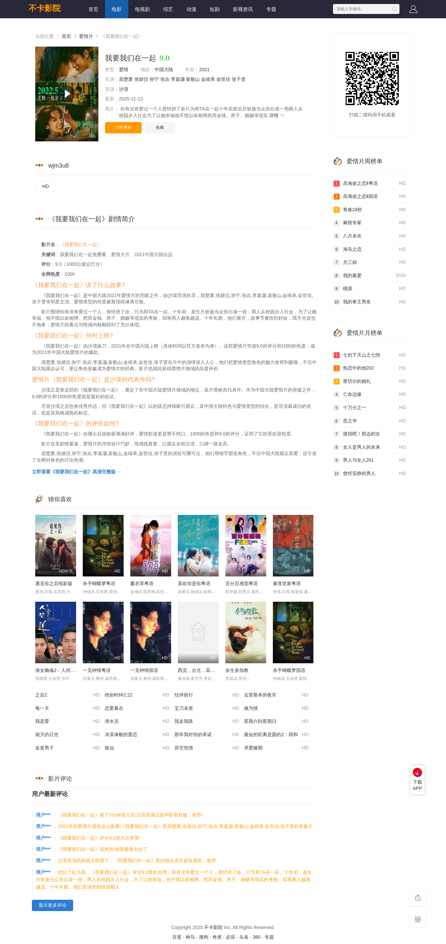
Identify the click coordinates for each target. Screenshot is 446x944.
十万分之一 (370, 407)
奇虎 (217, 937)
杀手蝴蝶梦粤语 (99, 583)
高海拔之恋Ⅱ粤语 (370, 183)
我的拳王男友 (370, 302)
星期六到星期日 (276, 721)
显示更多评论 (52, 905)
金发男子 (67, 748)
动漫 (191, 9)
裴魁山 (193, 79)
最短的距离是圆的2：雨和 (276, 734)
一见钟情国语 (144, 670)
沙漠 (123, 89)
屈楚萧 (126, 79)
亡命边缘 (370, 394)
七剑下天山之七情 (370, 355)
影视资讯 (243, 9)
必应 (230, 937)
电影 (117, 9)
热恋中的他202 (370, 368)
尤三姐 (370, 262)
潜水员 (137, 721)
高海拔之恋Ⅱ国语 (370, 196)
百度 (176, 937)
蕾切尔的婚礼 (370, 381)
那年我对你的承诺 (206, 734)
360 (256, 937)
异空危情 (206, 748)
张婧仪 (141, 79)
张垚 (164, 79)
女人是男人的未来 (370, 447)
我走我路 (206, 721)
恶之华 (370, 421)
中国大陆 (164, 69)
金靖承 (208, 79)
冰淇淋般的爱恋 (137, 734)
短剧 (215, 9)
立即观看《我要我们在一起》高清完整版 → (77, 471)
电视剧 (142, 9)
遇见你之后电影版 (53, 583)
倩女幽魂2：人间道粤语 (59, 670)
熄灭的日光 (67, 734)
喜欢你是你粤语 (194, 583)
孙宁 (154, 79)
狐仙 (137, 748)
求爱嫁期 (276, 748)
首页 (93, 9)
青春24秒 (370, 210)
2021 (204, 69)
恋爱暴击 (137, 708)
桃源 (370, 288)
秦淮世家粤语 (287, 583)
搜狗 (203, 937)
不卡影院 (44, 8)
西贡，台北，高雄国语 (201, 670)
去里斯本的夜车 (276, 695)
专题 (271, 9)
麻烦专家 (370, 223)
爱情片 (86, 36)
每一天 (67, 708)
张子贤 (239, 79)
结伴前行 (206, 695)
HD (45, 186)
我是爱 (67, 721)
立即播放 (123, 127)
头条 (244, 937)
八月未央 (370, 236)
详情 (277, 115)
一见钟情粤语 (97, 670)
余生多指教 (237, 670)
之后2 (67, 695)
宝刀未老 (206, 708)
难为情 (276, 708)
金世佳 (223, 79)
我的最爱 (370, 275)
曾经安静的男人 (370, 473)
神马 (190, 937)
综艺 (168, 9)
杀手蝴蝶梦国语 (289, 670)
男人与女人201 (370, 460)
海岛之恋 (370, 249)
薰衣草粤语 (142, 583)
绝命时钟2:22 (137, 695)
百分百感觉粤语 (241, 583)
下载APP (417, 785)
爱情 (123, 69)
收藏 (160, 127)
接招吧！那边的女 (370, 434)
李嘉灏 (178, 79)
